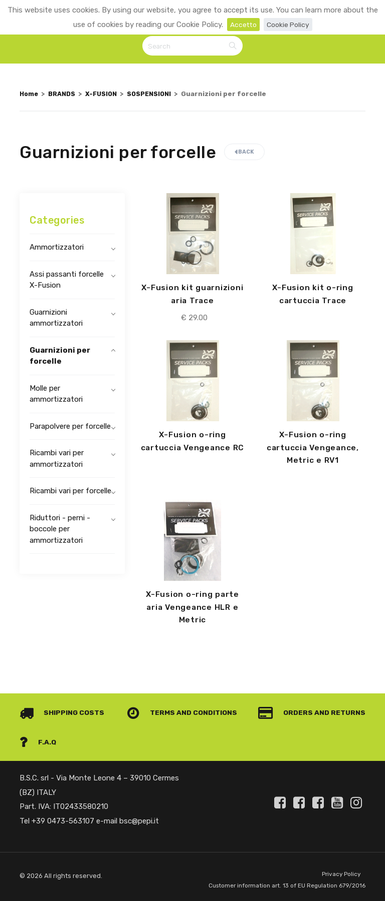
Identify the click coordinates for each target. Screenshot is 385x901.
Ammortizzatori (57, 248)
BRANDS (65, 96)
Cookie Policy (289, 24)
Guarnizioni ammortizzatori (56, 319)
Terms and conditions (306, 698)
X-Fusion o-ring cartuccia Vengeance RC (192, 450)
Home (30, 96)
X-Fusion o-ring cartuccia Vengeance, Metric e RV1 (313, 450)
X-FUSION (107, 96)
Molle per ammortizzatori (56, 395)
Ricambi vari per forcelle (70, 492)
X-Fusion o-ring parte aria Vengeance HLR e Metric (192, 610)
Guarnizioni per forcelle (60, 357)
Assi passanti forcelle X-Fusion (67, 281)
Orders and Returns (76, 727)
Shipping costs (64, 698)
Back (244, 153)
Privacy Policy (339, 860)
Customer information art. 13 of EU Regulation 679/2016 (269, 878)
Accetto (242, 24)
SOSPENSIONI (158, 96)
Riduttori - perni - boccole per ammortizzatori (60, 530)
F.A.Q (346, 727)
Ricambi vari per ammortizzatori (57, 460)
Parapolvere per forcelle (70, 427)
